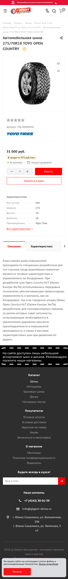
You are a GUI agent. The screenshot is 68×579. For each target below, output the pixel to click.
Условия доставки (34, 422)
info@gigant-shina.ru (36, 509)
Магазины (34, 452)
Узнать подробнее (48, 564)
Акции (34, 432)
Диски (34, 396)
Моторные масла (34, 402)
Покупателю (34, 410)
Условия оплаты (34, 417)
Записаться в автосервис (34, 437)
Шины (34, 381)
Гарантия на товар (34, 427)
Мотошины (34, 386)
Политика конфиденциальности (34, 458)
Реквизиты (34, 463)
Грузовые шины (34, 391)
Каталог (34, 375)
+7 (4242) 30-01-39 (37, 500)
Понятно (17, 571)
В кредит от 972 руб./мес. (21, 157)
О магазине (34, 446)
